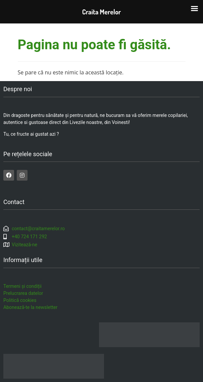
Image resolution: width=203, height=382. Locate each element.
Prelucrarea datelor (23, 293)
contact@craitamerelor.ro (38, 228)
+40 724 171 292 (29, 236)
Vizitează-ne (24, 244)
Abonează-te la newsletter (30, 307)
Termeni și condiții (22, 286)
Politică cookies (19, 300)
